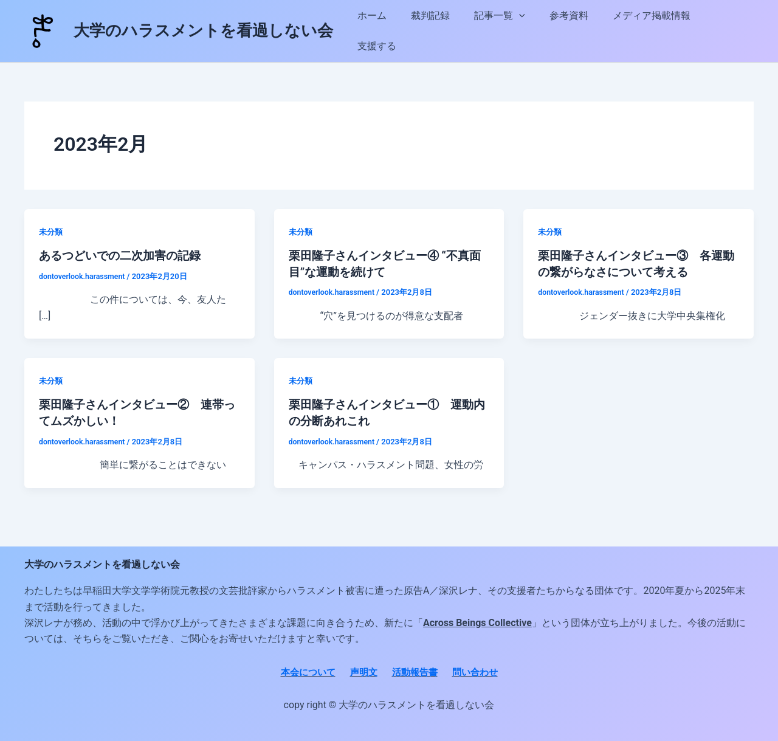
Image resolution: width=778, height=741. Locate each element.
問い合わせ (479, 671)
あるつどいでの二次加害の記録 (124, 255)
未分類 (51, 231)
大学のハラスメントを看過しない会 (203, 30)
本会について (304, 671)
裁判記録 (443, 30)
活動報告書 (415, 671)
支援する (727, 30)
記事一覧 (507, 31)
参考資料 (572, 30)
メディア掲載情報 (650, 30)
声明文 (362, 671)
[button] (527, 31)
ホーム (389, 30)
